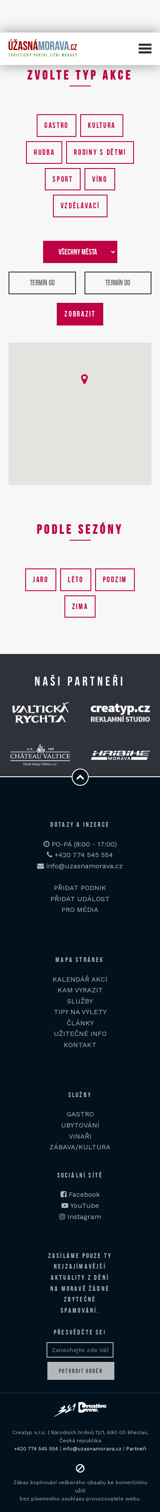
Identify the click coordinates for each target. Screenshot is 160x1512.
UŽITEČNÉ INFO (80, 1034)
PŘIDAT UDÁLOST (80, 899)
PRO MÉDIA (80, 909)
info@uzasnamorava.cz (80, 866)
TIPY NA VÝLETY (80, 1012)
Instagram (84, 1217)
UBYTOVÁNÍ (80, 1125)
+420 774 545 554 (80, 855)
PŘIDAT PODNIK (80, 888)
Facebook (84, 1194)
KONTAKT (80, 1045)
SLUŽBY (80, 1001)
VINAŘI (80, 1136)
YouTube (84, 1205)
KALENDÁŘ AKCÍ (80, 979)
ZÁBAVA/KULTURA (80, 1147)
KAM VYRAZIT (80, 990)
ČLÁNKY (80, 1023)
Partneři (136, 1449)
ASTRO (82, 1114)
